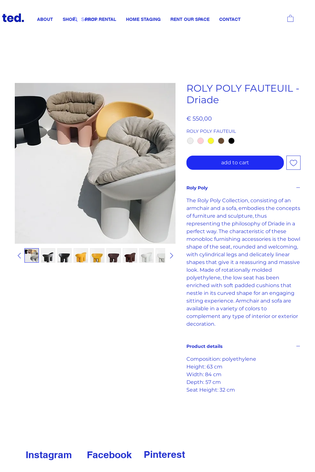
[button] (290, 18)
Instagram (49, 454)
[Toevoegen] (293, 163)
